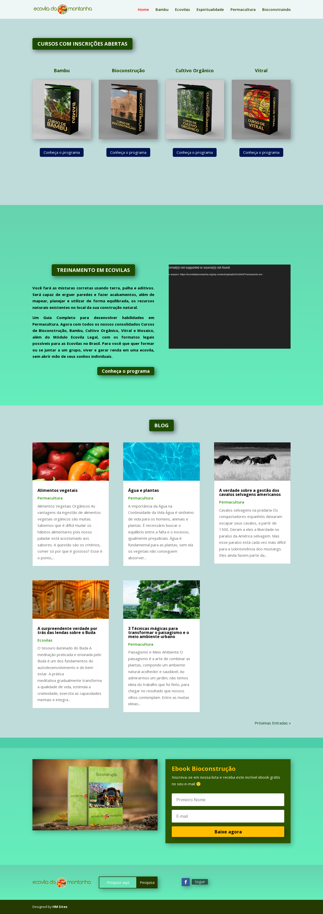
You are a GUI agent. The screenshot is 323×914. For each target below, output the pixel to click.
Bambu (162, 10)
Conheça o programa (62, 152)
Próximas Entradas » (273, 722)
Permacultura (243, 10)
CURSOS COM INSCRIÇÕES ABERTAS (82, 43)
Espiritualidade (210, 10)
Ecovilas (182, 10)
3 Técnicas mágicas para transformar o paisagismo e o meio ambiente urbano (158, 632)
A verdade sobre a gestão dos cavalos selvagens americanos (250, 492)
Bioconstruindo (276, 10)
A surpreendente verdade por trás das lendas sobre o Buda (67, 630)
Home (143, 10)
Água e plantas (143, 490)
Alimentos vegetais (57, 490)
